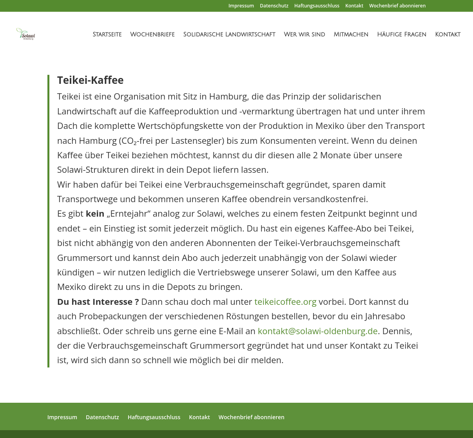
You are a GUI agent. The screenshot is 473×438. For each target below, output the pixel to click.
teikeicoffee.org (285, 301)
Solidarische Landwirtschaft (229, 35)
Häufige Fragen (401, 35)
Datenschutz (274, 6)
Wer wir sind (304, 35)
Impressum (241, 6)
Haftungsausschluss (316, 6)
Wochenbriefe (152, 35)
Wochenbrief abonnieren (397, 6)
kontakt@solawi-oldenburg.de (318, 331)
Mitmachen (351, 35)
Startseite (106, 35)
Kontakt (354, 6)
